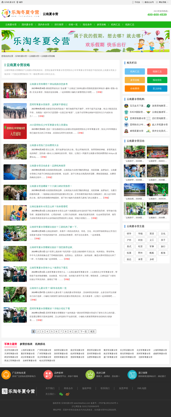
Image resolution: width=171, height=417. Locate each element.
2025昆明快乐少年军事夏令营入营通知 (49, 125)
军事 (152, 246)
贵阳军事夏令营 (77, 357)
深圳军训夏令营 (61, 350)
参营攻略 (101, 24)
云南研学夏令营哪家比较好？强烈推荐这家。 (52, 247)
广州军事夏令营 (44, 353)
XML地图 (141, 388)
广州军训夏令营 (44, 350)
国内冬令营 (43, 24)
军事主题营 (10, 344)
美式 (129, 246)
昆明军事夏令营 (61, 357)
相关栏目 (132, 62)
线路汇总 (129, 24)
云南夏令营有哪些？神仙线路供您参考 (49, 84)
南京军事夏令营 (110, 353)
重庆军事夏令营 (28, 353)
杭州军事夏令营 (77, 353)
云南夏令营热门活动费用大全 (44, 145)
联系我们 (105, 388)
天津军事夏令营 (11, 353)
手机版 (137, 2)
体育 (140, 259)
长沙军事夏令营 (44, 357)
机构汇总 (115, 24)
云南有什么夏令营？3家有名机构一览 (48, 288)
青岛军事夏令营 (127, 353)
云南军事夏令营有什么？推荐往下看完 (49, 267)
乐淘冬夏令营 (9, 2)
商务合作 (68, 388)
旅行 (163, 246)
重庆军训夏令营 (110, 350)
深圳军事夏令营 (61, 353)
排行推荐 (59, 24)
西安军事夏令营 (11, 357)
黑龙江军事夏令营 (12, 360)
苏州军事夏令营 (94, 353)
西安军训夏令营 (94, 350)
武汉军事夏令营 (28, 357)
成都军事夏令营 (160, 353)
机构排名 (40, 344)
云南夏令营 (11, 24)
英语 (152, 233)
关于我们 (50, 388)
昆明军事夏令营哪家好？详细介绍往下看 (50, 308)
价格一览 (73, 24)
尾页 (92, 331)
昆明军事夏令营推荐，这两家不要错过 (49, 104)
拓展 (129, 253)
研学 (129, 233)
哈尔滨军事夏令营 (47, 360)
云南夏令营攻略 (48, 56)
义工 (152, 240)
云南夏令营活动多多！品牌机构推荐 (47, 165)
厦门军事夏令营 (110, 357)
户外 (129, 240)
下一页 (83, 331)
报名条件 (87, 24)
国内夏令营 (27, 24)
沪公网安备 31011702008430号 (85, 406)
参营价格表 (26, 344)
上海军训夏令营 (28, 350)
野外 (140, 253)
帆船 (152, 253)
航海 (163, 253)
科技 (140, 240)
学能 (140, 233)
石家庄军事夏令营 (128, 357)
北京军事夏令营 (143, 350)
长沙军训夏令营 (127, 350)
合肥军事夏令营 (94, 357)
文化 (163, 233)
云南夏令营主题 (135, 226)
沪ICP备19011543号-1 (108, 403)
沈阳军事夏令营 (145, 357)
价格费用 (134, 88)
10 (75, 331)
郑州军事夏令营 (143, 353)
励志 (129, 259)
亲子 (163, 240)
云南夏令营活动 (135, 140)
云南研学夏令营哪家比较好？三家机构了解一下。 (54, 227)
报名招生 (157, 80)
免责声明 (123, 388)
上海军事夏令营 (160, 350)
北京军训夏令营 (11, 350)
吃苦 (140, 246)
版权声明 (86, 388)
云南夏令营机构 (135, 99)
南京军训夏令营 (77, 350)
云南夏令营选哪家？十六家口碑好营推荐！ (51, 186)
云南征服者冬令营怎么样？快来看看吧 (49, 206)
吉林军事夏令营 (30, 360)
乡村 (152, 259)
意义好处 (157, 88)
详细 (99, 92)
